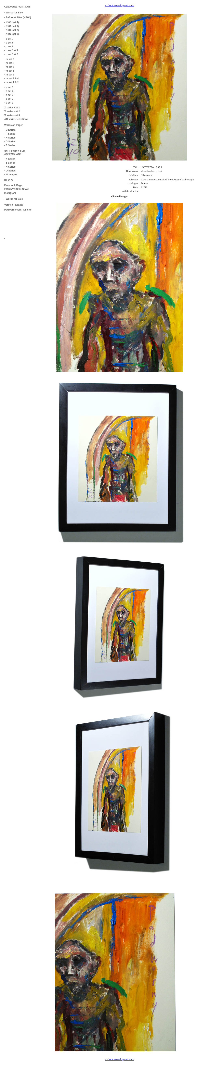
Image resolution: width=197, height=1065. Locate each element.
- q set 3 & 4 (11, 50)
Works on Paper (13, 125)
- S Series (9, 145)
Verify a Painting (13, 204)
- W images (10, 174)
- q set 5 (8, 46)
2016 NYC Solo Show (16, 189)
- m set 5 (9, 74)
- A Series (9, 159)
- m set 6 (9, 70)
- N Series (9, 166)
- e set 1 (8, 102)
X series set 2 (12, 111)
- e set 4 (8, 91)
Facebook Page (13, 185)
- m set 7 (9, 66)
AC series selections (16, 119)
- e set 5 (8, 87)
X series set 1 (12, 107)
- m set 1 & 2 (11, 82)
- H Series (9, 137)
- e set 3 (8, 95)
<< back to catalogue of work (119, 5)
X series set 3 (12, 115)
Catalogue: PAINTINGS (17, 6)
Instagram (10, 193)
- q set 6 (8, 42)
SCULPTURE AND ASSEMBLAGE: (14, 153)
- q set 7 (8, 38)
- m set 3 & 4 (11, 78)
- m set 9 (9, 59)
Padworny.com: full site (17, 209)
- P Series (9, 133)
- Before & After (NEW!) (17, 17)
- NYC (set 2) (11, 30)
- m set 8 (9, 63)
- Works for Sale (13, 12)
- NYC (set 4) (11, 22)
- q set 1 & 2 (11, 54)
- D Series (9, 141)
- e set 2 (8, 98)
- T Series (9, 162)
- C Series (9, 130)
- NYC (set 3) (11, 26)
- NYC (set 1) (11, 34)
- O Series (10, 170)
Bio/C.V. (8, 180)
